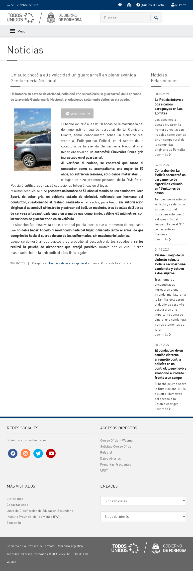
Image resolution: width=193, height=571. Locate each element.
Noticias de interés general (68, 263)
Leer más (163, 154)
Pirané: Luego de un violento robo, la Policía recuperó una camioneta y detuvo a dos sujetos (170, 264)
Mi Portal (179, 5)
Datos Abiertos (110, 458)
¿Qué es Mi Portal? (151, 5)
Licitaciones (15, 499)
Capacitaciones (17, 505)
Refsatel (106, 452)
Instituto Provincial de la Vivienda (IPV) (33, 517)
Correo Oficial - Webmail (117, 440)
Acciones (77, 113)
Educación (14, 523)
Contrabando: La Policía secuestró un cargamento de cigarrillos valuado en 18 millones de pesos (170, 181)
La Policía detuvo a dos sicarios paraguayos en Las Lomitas (169, 106)
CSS (69, 554)
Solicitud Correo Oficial (116, 446)
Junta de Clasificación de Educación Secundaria (40, 511)
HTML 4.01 (81, 554)
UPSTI (104, 470)
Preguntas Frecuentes (115, 464)
